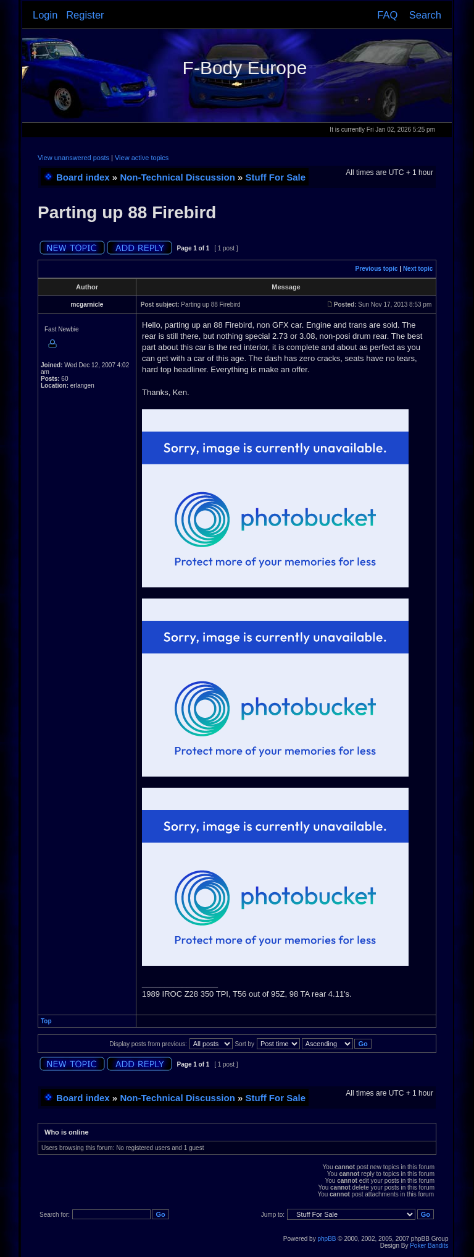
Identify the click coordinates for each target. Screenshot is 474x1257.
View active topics (141, 157)
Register (85, 14)
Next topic (418, 268)
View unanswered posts (73, 157)
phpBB (326, 1238)
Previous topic (377, 268)
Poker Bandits (429, 1245)
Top (46, 1021)
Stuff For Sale (276, 177)
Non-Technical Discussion (177, 177)
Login (45, 14)
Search (425, 14)
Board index (83, 177)
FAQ (387, 14)
